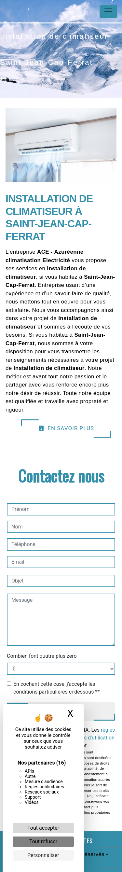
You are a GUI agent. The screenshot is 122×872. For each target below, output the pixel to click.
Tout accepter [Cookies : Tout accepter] (43, 828)
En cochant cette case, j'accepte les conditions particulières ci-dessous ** (56, 688)
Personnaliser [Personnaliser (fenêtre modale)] (43, 855)
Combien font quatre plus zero (42, 656)
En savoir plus (66, 428)
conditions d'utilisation (88, 738)
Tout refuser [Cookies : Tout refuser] (43, 841)
